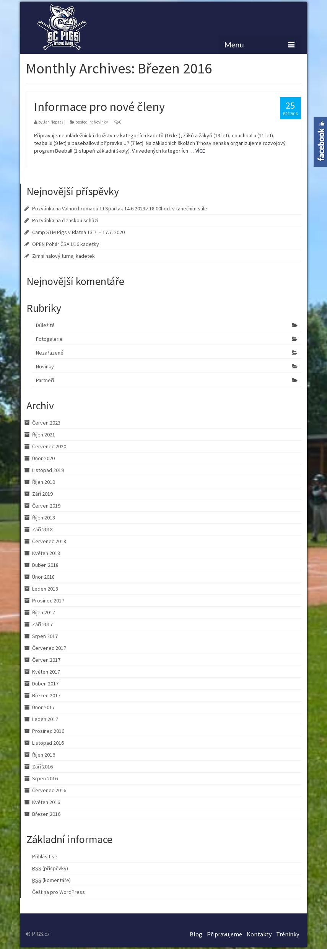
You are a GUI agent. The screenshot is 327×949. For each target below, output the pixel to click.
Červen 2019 (46, 505)
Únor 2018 (43, 576)
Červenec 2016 (49, 790)
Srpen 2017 (45, 636)
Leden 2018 (45, 588)
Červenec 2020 (49, 446)
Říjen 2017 (43, 612)
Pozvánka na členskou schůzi (65, 220)
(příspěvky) (50, 868)
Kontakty (259, 934)
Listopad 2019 (48, 470)
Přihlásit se (44, 856)
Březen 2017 (46, 695)
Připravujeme (224, 934)
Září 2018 (42, 529)
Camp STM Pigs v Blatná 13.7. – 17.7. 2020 (78, 232)
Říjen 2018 (43, 517)
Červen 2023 (46, 422)
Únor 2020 (43, 458)
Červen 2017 (46, 659)
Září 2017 (42, 624)
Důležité (45, 325)
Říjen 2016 (43, 754)
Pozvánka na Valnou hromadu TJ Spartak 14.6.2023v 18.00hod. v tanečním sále (119, 208)
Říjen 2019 (43, 482)
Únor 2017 (43, 707)
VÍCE (200, 150)
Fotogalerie (49, 338)
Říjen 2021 (43, 434)
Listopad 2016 (48, 742)
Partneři (45, 380)
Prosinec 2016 (48, 731)
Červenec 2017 (49, 648)
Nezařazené (49, 352)
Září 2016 (42, 766)
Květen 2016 (46, 802)
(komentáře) (51, 880)
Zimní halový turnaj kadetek (63, 255)
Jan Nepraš (53, 122)
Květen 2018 (46, 553)
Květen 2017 (46, 671)
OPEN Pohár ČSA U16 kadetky (65, 244)
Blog (196, 934)
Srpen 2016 (45, 778)
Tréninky (287, 934)
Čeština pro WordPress (58, 892)
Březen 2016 (46, 814)
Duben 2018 (45, 565)
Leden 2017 (45, 719)
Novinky (101, 122)
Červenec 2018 (49, 541)
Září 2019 (42, 493)
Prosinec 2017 (48, 600)
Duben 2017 (45, 683)
